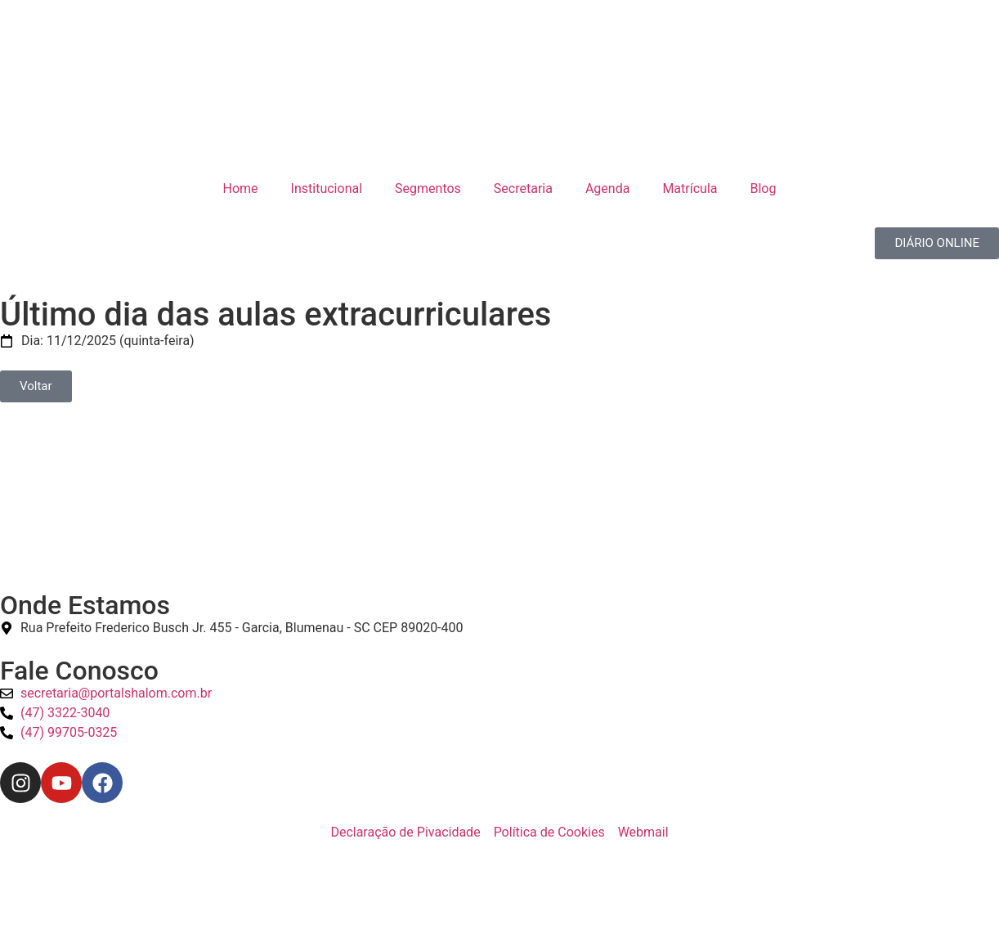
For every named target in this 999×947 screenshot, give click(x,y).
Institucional (326, 188)
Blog (763, 188)
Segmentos (428, 188)
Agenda (607, 188)
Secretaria (523, 188)
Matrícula (689, 188)
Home (240, 188)
